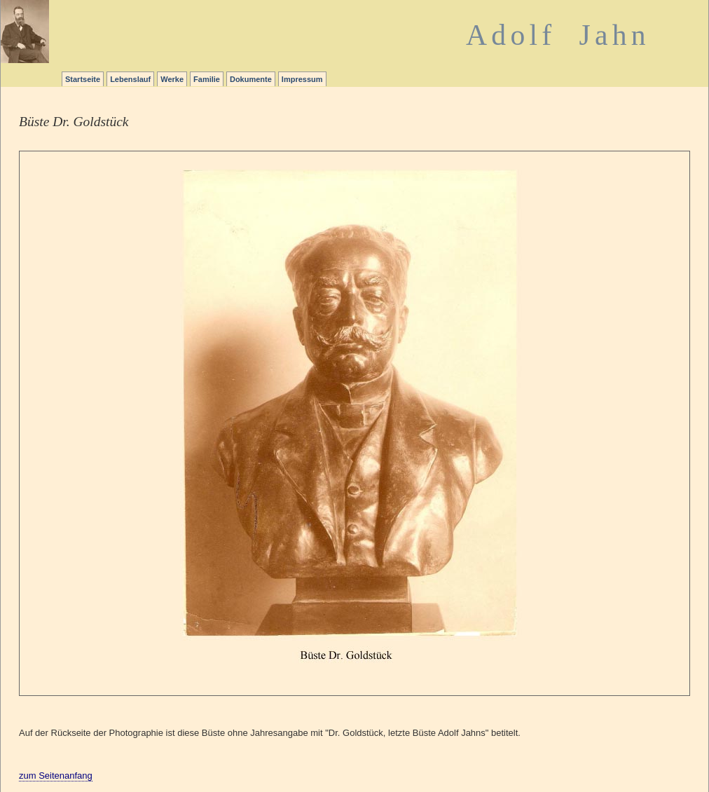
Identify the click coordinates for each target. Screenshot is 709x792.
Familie (206, 79)
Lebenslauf (130, 79)
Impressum (302, 79)
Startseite (82, 79)
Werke (172, 79)
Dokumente (251, 79)
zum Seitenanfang (55, 775)
